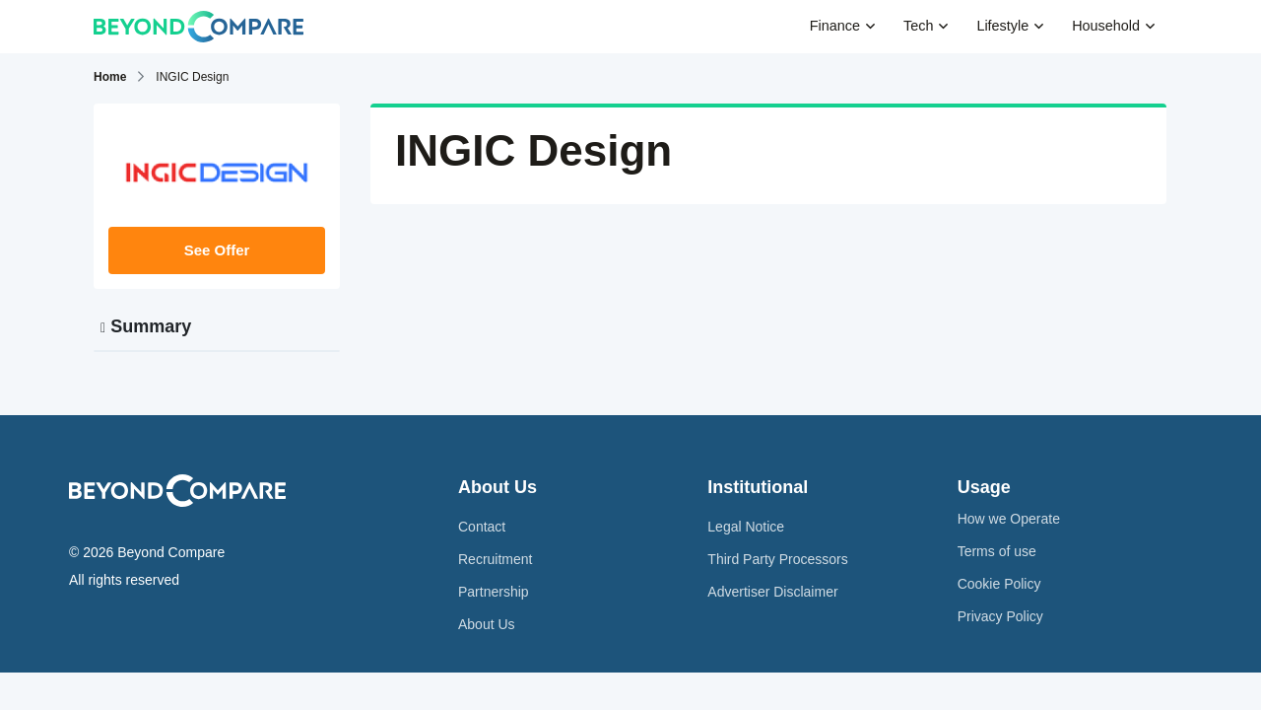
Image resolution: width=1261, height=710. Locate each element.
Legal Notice (745, 526)
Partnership (493, 592)
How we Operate (1009, 519)
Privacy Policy (1000, 616)
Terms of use (997, 551)
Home (110, 77)
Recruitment (495, 559)
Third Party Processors (777, 559)
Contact (481, 526)
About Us (486, 624)
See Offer (217, 250)
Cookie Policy (999, 584)
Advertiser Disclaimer (772, 592)
